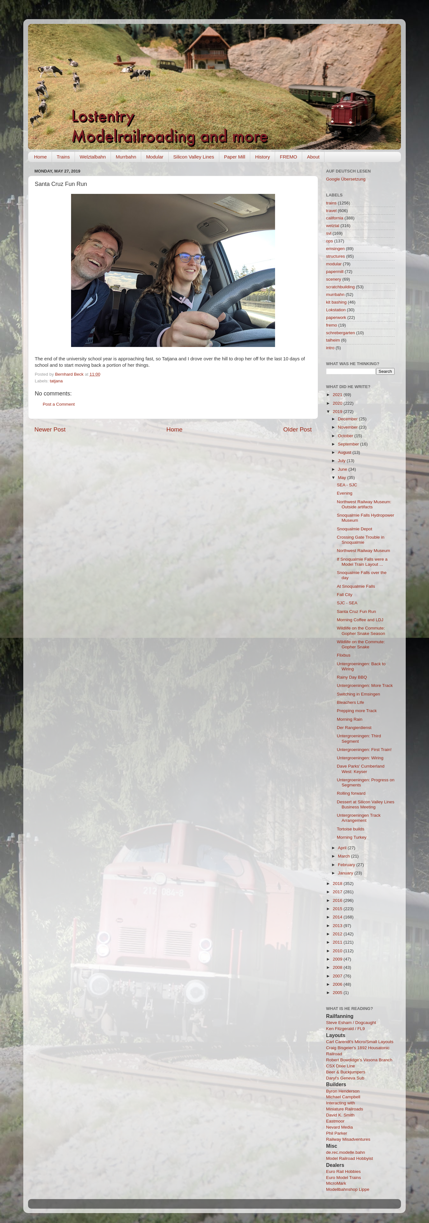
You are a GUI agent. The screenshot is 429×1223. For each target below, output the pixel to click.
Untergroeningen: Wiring (360, 757)
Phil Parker (336, 1133)
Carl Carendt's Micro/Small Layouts (359, 1041)
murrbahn (335, 294)
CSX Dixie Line (340, 1066)
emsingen (335, 248)
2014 (338, 917)
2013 (338, 925)
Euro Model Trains (343, 1177)
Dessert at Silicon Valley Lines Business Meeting (366, 804)
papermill (335, 271)
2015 (338, 908)
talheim (333, 340)
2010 (338, 950)
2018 (338, 883)
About (313, 156)
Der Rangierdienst (354, 727)
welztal (332, 225)
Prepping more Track (357, 710)
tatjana (56, 381)
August (345, 452)
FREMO (288, 156)
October (346, 435)
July (342, 460)
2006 (338, 984)
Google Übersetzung (346, 179)
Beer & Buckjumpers (345, 1072)
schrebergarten (340, 332)
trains (331, 203)
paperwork (336, 317)
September (349, 444)
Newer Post (50, 429)
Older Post (297, 429)
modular (334, 264)
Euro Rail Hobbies (343, 1171)
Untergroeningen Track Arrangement (359, 818)
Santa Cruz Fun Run (356, 611)
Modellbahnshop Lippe (347, 1189)
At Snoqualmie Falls (356, 586)
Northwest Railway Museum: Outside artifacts (364, 504)
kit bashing (336, 302)
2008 (338, 967)
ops (329, 241)
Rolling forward (351, 793)
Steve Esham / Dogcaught (351, 1022)
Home (40, 156)
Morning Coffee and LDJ (360, 619)
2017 (338, 891)
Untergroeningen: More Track (365, 685)
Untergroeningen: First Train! (364, 749)
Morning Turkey (352, 837)
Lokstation (336, 309)
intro (330, 347)
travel (331, 210)
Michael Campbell (343, 1096)
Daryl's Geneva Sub (345, 1078)
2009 (338, 959)
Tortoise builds (350, 829)
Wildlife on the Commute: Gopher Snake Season (361, 631)
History (262, 156)
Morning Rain (349, 719)
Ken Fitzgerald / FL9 (345, 1028)
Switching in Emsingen (358, 694)
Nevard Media (339, 1127)
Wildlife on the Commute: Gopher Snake (361, 644)
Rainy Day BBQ (352, 677)
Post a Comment (59, 404)
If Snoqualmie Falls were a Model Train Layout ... (362, 562)
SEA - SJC (347, 485)
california (334, 218)
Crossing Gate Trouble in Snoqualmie (360, 540)
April (343, 847)
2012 (338, 934)
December (348, 418)
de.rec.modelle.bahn (345, 1152)
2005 (338, 992)
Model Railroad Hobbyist (349, 1158)
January (346, 873)
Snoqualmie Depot (354, 529)
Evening (345, 493)
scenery (333, 279)
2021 (338, 394)
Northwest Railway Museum (363, 550)
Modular (154, 156)
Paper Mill (234, 156)
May (342, 477)
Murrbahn (126, 156)
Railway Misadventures (348, 1139)
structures (335, 256)
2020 (338, 403)
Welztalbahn (93, 156)
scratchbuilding (340, 286)
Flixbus (344, 655)
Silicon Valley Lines (193, 156)
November (348, 427)
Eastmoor (335, 1121)
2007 (338, 976)
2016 (338, 900)
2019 (338, 411)
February (347, 864)
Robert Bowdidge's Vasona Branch (359, 1059)
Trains (63, 156)
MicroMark (336, 1183)
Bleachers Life (350, 702)
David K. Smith (340, 1115)
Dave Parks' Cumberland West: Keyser (361, 769)
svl (328, 233)
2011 (338, 942)
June (343, 469)
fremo (331, 325)
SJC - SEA (347, 602)
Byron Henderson (343, 1091)
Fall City (345, 594)
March (344, 856)
